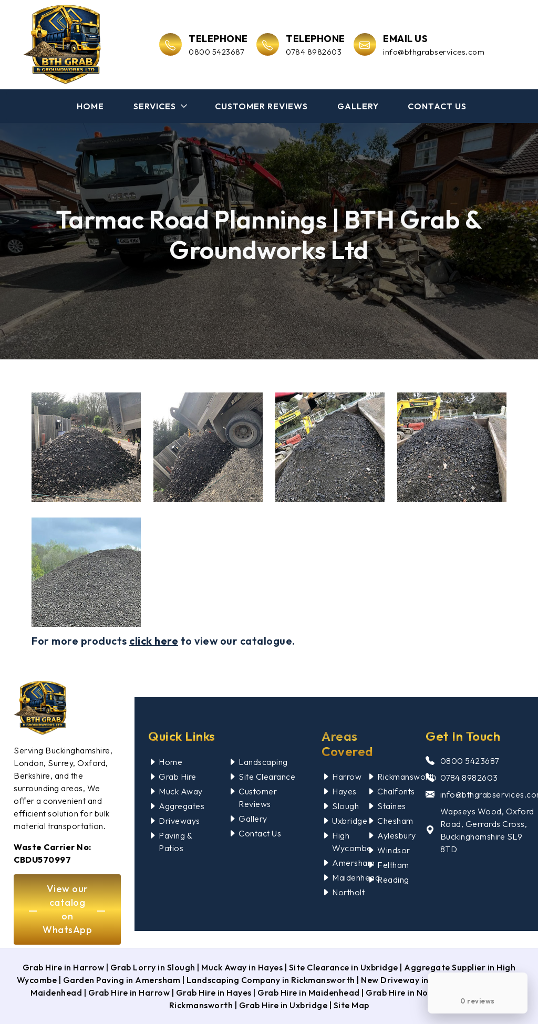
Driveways (179, 820)
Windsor (393, 850)
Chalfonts (396, 791)
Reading (393, 879)
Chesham (395, 820)
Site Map (351, 1005)
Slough (345, 806)
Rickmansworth (407, 776)
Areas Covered (348, 743)
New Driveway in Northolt (414, 980)
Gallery (358, 106)
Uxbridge (349, 820)
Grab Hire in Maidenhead (308, 992)
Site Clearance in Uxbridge (343, 967)
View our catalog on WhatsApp (67, 909)
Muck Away (181, 791)
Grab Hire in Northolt (409, 992)
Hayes (344, 791)
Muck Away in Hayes (242, 967)
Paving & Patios (175, 841)
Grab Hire (177, 776)
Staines (391, 806)
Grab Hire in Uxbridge (283, 1005)
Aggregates (181, 806)
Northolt (348, 892)
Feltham (393, 865)
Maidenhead (356, 877)
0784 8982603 (469, 777)
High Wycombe (352, 841)
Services (154, 106)
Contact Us (437, 106)
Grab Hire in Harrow (64, 967)
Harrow (346, 776)
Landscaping (263, 762)
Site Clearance (267, 776)
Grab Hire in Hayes (214, 992)
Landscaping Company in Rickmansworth (271, 980)
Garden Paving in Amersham (122, 980)
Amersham (353, 862)
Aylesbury (396, 835)
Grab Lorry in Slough (152, 967)
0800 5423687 (469, 761)
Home (90, 106)
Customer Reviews (261, 106)
